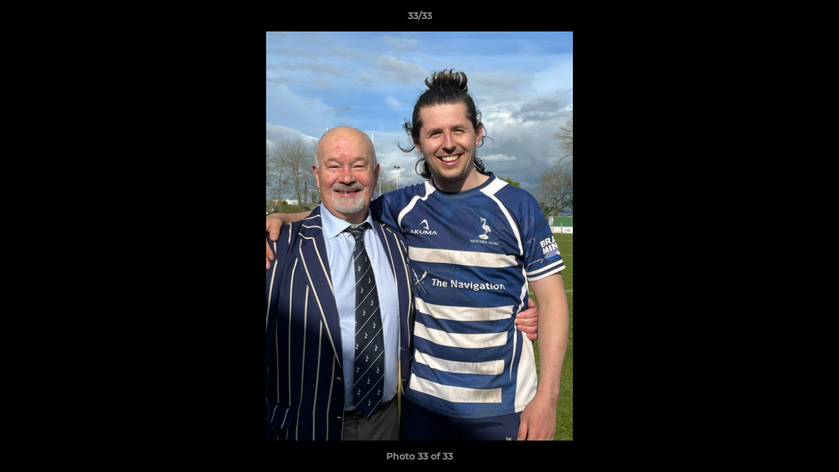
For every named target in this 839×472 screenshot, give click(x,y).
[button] (815, 19)
